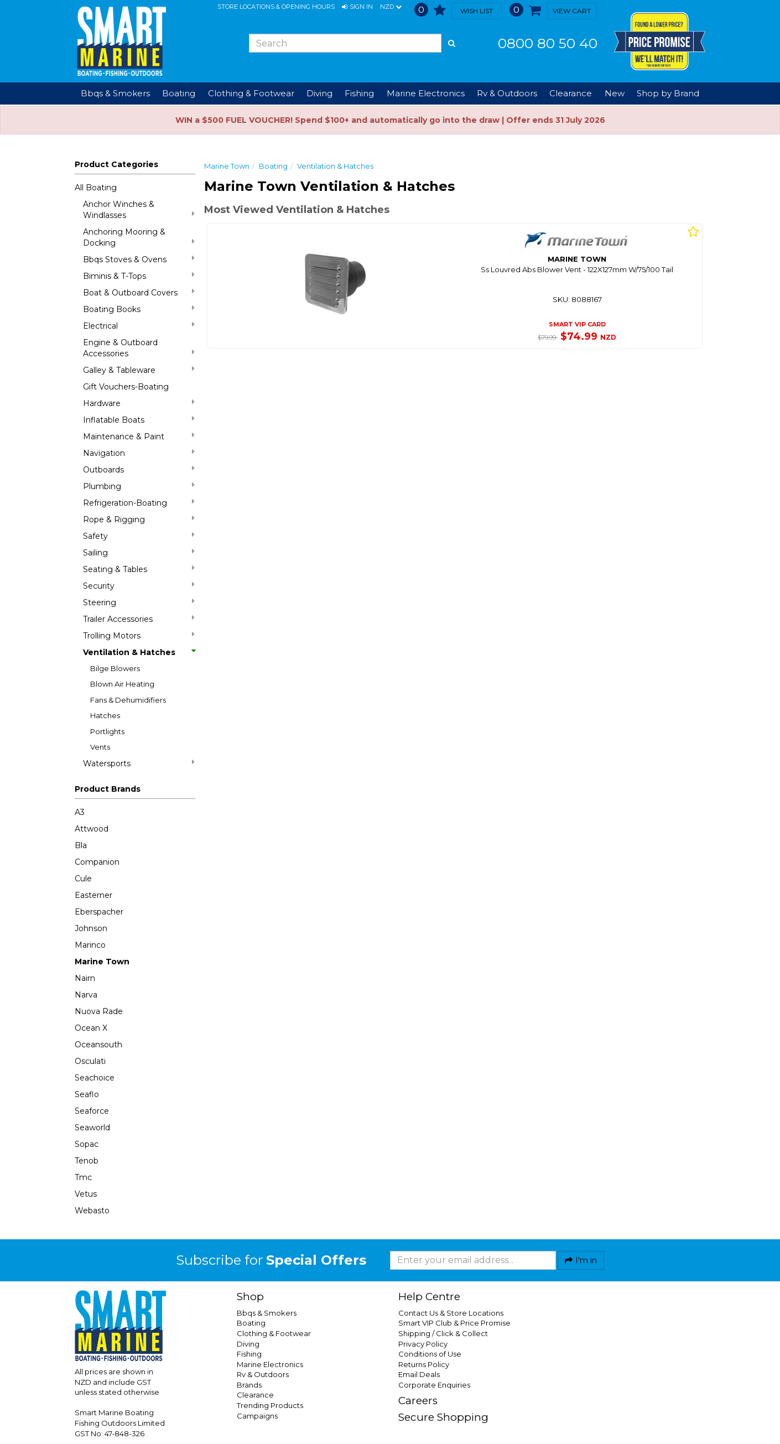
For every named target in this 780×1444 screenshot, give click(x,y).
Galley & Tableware (139, 370)
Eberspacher (99, 912)
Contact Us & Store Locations (450, 1312)
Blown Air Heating (122, 683)
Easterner (93, 895)
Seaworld (92, 1128)
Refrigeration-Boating (139, 502)
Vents (100, 746)
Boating (273, 166)
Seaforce (92, 1111)
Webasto (92, 1211)
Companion (97, 862)
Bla (81, 845)
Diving (248, 1343)
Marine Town (102, 962)
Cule (83, 879)
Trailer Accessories (139, 619)
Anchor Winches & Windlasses (139, 209)
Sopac (86, 1144)
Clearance (570, 93)
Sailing (139, 552)
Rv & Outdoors (263, 1374)
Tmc (83, 1177)
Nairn (85, 978)
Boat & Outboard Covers (139, 292)
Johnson (91, 928)
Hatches (105, 715)
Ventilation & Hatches (139, 652)
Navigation (139, 453)
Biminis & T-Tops (139, 276)
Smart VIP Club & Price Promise (454, 1322)
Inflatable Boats (139, 419)
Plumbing (139, 486)
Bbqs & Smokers (115, 93)
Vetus (86, 1194)
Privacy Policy (423, 1343)
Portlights (107, 731)
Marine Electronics (270, 1364)
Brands (249, 1384)
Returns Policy (423, 1364)
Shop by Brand (668, 93)
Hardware (139, 403)
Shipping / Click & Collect (443, 1333)
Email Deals (419, 1374)
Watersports (139, 763)
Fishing (249, 1353)
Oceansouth (98, 1045)
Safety (139, 536)
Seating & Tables (139, 569)
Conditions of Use (429, 1353)
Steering (139, 602)
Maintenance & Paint (139, 436)
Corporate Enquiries (434, 1384)
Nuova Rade (99, 1011)
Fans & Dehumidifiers (128, 699)
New (615, 93)
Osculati (90, 1061)
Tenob (86, 1161)
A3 (80, 812)
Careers (418, 1400)
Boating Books (139, 309)
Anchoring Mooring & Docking (139, 237)
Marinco (90, 945)
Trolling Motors (139, 635)
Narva (86, 995)
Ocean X (91, 1028)
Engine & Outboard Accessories (139, 348)
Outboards (139, 469)
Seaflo (87, 1094)
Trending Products (270, 1405)
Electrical (139, 325)
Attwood (91, 829)
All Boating (96, 188)
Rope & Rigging (139, 519)
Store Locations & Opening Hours (276, 7)
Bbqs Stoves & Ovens (139, 259)
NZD (391, 7)
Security (139, 585)
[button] (357, 7)
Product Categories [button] (116, 164)
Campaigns (257, 1415)
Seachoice (95, 1078)
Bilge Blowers (115, 668)
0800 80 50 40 (547, 43)
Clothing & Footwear (274, 1333)
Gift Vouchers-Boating (126, 387)
